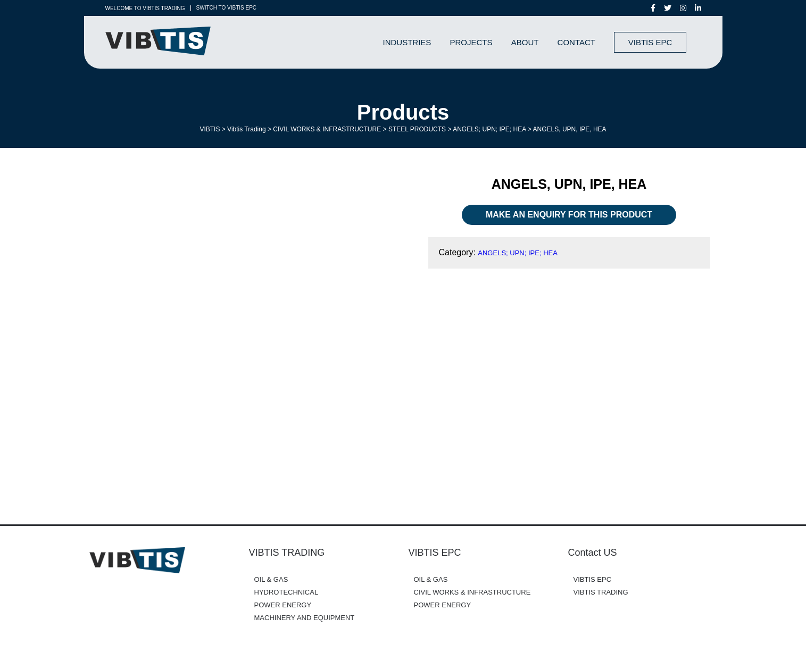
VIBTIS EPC (650, 42)
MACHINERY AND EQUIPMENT (304, 618)
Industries (407, 42)
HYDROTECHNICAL (286, 592)
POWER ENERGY (283, 605)
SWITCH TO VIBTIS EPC (226, 8)
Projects (471, 42)
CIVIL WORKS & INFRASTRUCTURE (472, 592)
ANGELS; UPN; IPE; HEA (518, 253)
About (525, 42)
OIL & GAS (271, 579)
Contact (576, 42)
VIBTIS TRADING (601, 592)
